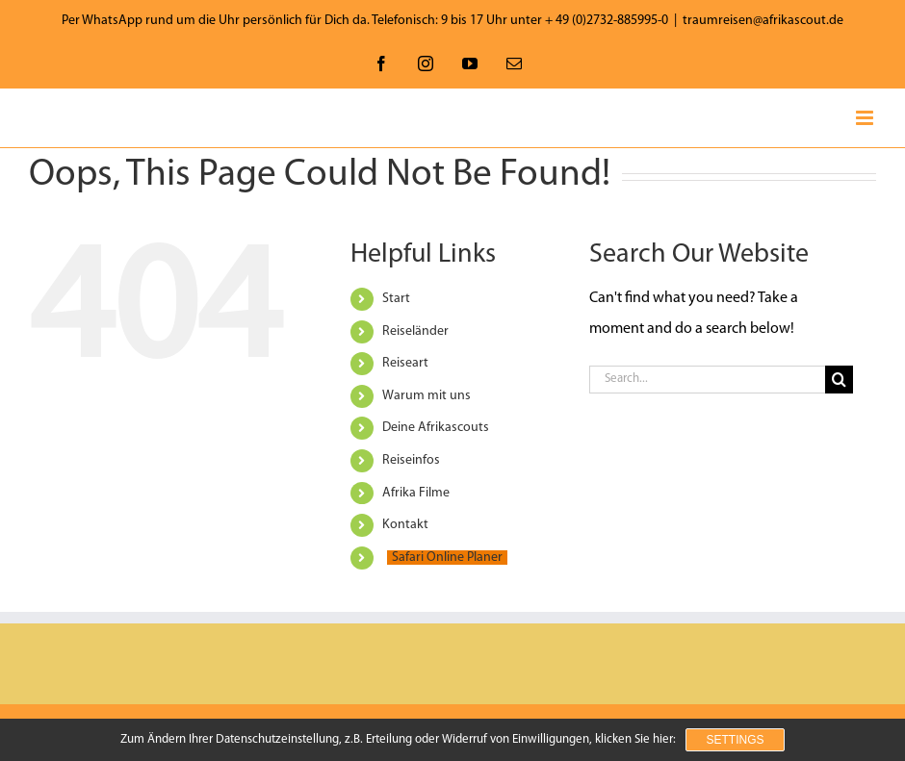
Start (396, 299)
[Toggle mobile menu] (866, 118)
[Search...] (706, 379)
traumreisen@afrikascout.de (763, 20)
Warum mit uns (426, 396)
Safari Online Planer (447, 557)
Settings (734, 740)
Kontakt (405, 525)
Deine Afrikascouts (435, 427)
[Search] (839, 379)
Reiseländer (415, 331)
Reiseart (405, 363)
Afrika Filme (416, 493)
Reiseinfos (411, 460)
